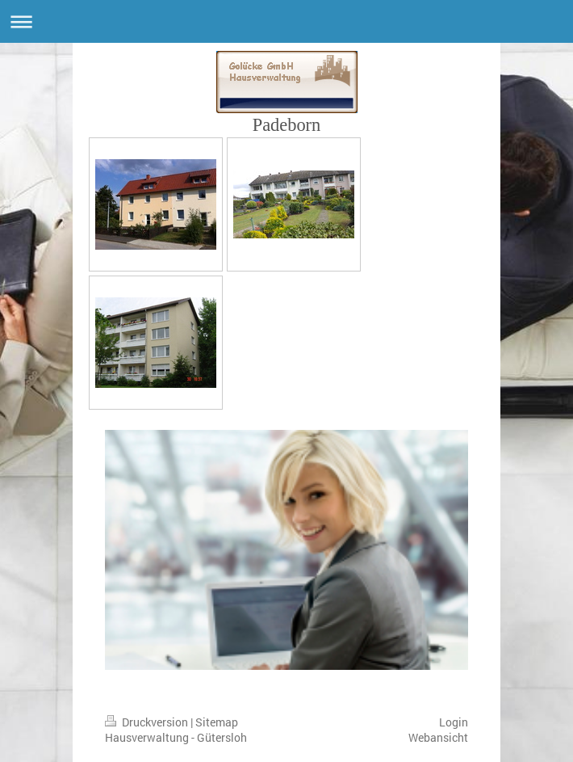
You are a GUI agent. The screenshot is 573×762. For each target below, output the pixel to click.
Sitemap (216, 722)
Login (453, 722)
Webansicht (438, 737)
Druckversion (147, 722)
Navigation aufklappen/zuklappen (286, 21)
